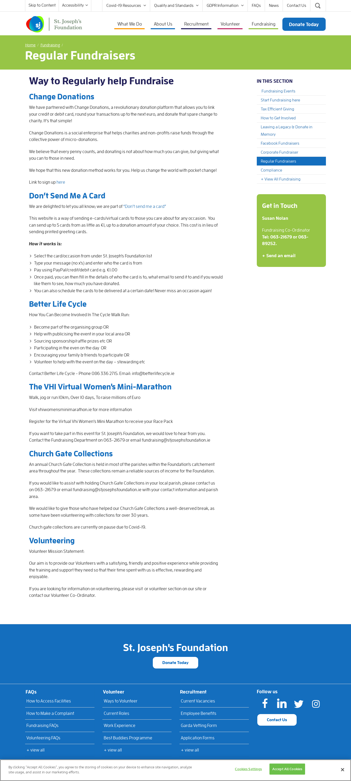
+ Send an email (279, 255)
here (60, 182)
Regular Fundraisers (278, 161)
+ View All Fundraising (281, 179)
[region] (175, 770)
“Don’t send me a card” (144, 206)
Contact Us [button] (277, 720)
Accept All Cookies (287, 769)
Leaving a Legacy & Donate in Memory (286, 130)
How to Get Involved (278, 118)
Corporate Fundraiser (279, 152)
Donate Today (175, 663)
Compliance (271, 170)
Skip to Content (42, 5)
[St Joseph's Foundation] (54, 24)
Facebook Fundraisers (280, 143)
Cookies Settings (248, 769)
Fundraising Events (278, 91)
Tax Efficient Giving (277, 109)
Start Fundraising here (280, 100)
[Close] (342, 769)
